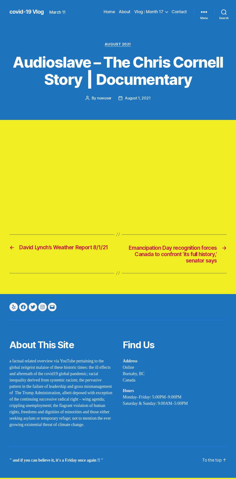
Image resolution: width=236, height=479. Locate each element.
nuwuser (104, 98)
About (124, 11)
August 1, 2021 (138, 98)
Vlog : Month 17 (148, 11)
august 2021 (118, 44)
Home (109, 11)
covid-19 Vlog (27, 12)
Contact (179, 11)
